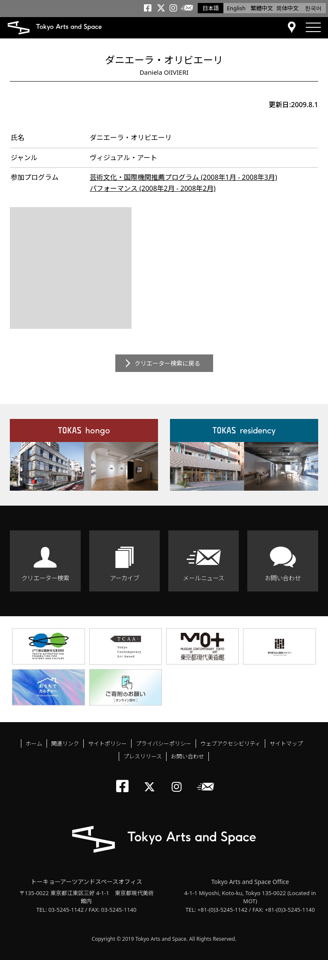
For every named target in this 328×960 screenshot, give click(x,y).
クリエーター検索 (45, 578)
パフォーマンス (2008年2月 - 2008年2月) (153, 188)
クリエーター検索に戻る (167, 363)
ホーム (34, 743)
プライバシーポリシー (163, 743)
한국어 (313, 8)
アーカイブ (124, 578)
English (236, 8)
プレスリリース (142, 756)
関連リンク (65, 743)
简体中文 (287, 8)
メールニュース (203, 578)
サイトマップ (286, 743)
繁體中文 (262, 8)
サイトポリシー (107, 743)
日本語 (210, 8)
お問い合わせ (283, 578)
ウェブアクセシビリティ (230, 743)
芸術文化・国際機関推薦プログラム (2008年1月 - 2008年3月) (183, 177)
